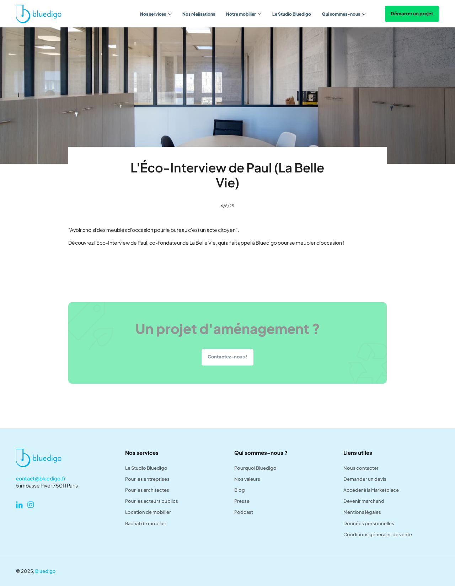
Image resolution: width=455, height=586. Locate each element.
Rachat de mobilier (145, 523)
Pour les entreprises (147, 479)
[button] (156, 13)
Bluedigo (45, 571)
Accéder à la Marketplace (371, 490)
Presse (242, 501)
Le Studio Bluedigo (291, 14)
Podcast (243, 512)
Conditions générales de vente (377, 534)
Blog (239, 490)
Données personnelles (368, 523)
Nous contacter (361, 468)
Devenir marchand (363, 501)
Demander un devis (364, 479)
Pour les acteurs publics (151, 501)
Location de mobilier (148, 512)
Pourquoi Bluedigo (255, 468)
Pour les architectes (147, 490)
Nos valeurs (247, 479)
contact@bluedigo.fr (41, 478)
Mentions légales (362, 512)
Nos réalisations (198, 14)
